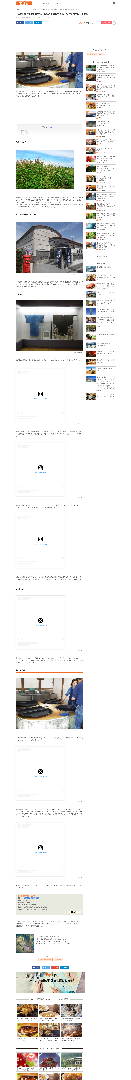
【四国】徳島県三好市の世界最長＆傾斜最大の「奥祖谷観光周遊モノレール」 (105, 235)
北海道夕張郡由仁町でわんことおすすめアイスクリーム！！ (105, 303)
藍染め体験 (24, 134)
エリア (59, 3)
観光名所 (47, 17)
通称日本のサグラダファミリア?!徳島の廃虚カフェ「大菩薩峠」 (105, 206)
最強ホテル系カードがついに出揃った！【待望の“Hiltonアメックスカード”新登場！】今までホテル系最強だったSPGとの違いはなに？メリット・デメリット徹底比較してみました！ (106, 383)
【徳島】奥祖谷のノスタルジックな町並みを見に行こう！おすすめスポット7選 (105, 168)
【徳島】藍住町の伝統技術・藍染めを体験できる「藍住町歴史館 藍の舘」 (58, 9)
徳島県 (34, 9)
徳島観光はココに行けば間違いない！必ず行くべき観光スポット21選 (105, 113)
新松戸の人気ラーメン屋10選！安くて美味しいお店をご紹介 (105, 396)
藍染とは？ (24, 130)
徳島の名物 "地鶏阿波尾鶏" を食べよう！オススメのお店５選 (105, 77)
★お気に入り (106, 23)
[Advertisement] (50, 39)
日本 (27, 9)
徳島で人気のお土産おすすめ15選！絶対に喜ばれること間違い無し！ (106, 87)
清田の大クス (100, 326)
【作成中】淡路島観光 (103, 267)
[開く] (52, 127)
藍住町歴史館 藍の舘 (27, 132)
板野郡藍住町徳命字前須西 (31, 898)
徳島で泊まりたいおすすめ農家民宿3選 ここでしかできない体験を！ (105, 132)
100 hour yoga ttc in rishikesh (105, 334)
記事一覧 (46, 3)
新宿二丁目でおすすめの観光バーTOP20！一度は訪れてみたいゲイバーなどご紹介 (105, 320)
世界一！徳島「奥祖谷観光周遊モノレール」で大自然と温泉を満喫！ (105, 215)
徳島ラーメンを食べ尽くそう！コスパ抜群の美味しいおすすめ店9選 (105, 178)
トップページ (19, 9)
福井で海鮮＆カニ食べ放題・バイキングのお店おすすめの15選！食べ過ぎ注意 (105, 286)
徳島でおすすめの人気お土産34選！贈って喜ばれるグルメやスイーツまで (106, 158)
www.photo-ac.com (78, 189)
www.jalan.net (79, 352)
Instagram (80, 423)
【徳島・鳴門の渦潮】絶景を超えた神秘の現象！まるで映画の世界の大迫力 (105, 225)
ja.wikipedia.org (79, 274)
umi (20, 17)
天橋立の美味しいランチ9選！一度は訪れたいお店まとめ (105, 278)
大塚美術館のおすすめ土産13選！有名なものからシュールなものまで (106, 67)
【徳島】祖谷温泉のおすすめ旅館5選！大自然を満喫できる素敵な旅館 (105, 196)
